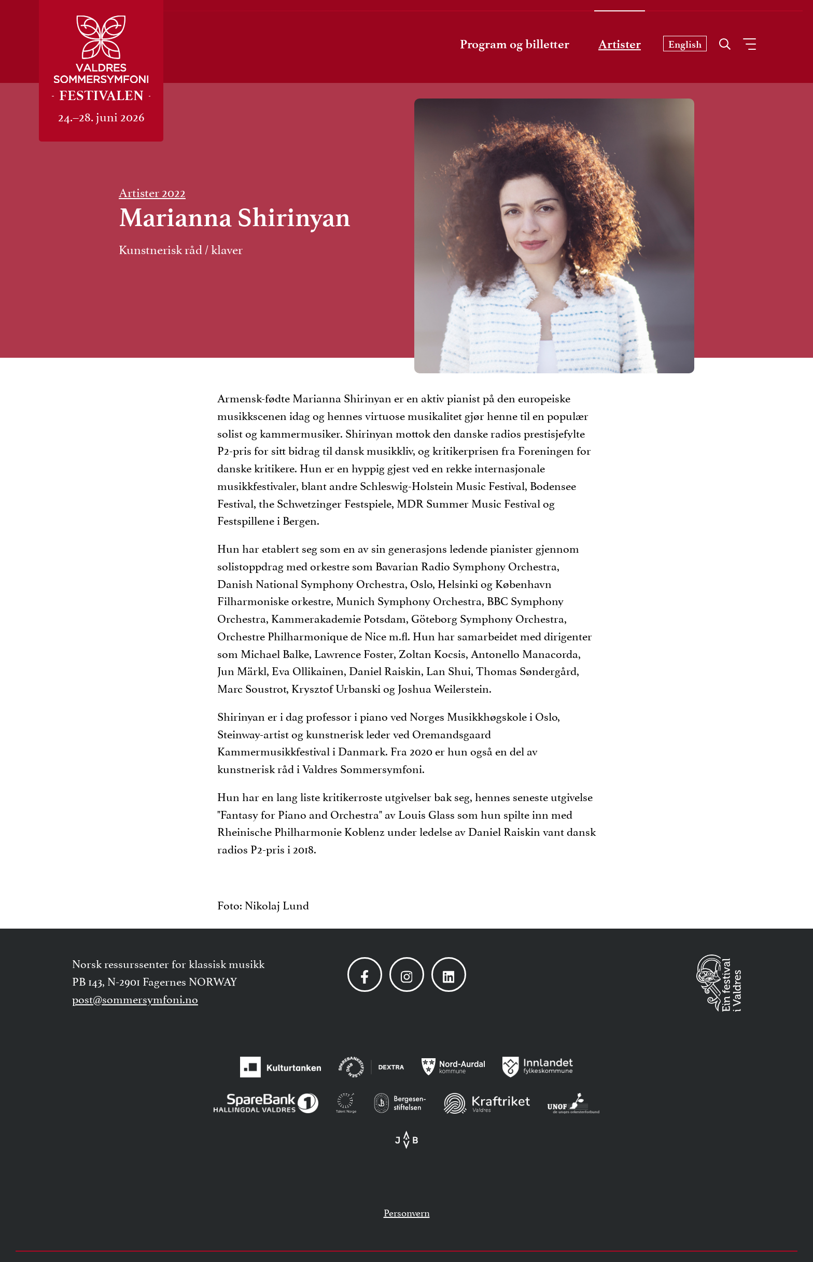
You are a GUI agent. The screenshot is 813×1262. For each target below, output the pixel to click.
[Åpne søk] (724, 41)
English (685, 44)
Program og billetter (514, 44)
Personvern (407, 1211)
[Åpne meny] (749, 44)
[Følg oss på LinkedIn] (448, 974)
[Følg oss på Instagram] (406, 974)
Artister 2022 (152, 191)
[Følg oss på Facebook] (364, 974)
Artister (619, 44)
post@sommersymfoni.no (135, 998)
